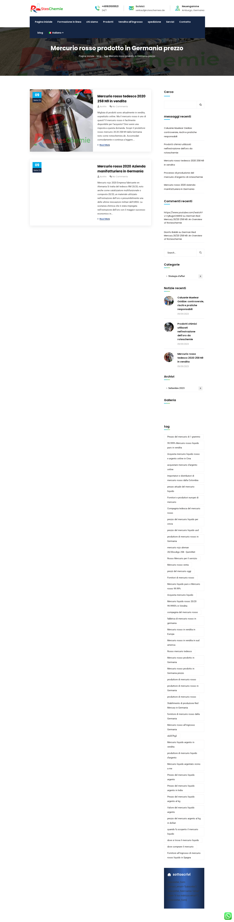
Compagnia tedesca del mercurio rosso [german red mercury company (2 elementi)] (183, 510)
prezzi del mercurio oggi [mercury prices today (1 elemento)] (179, 571)
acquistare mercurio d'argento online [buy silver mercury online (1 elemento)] (182, 467)
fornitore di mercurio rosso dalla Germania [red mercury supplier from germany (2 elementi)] (183, 716)
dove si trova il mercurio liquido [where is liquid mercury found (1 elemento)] (183, 840)
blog (99, 56)
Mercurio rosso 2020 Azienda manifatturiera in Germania (121, 169)
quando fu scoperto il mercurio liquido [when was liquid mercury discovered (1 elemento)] (182, 831)
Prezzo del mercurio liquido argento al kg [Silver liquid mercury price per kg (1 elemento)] (181, 799)
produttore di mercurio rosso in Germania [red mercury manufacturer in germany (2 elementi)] (182, 688)
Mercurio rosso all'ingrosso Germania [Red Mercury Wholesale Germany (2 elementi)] (181, 727)
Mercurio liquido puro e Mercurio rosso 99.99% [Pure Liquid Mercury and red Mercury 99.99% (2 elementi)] (183, 586)
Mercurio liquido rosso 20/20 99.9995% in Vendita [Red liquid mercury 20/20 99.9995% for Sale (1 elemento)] (181, 603)
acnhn (103, 106)
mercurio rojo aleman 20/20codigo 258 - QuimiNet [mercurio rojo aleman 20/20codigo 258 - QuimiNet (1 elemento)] (181, 549)
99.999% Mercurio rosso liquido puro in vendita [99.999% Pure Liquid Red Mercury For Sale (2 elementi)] (183, 445)
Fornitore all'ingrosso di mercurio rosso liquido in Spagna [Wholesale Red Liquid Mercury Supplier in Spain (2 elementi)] (184, 855)
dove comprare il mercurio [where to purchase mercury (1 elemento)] (180, 846)
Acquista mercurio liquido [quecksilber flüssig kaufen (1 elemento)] (180, 595)
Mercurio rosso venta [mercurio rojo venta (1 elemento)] (178, 565)
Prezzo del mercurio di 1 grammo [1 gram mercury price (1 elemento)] (183, 436)
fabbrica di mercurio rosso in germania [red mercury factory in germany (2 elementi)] (181, 621)
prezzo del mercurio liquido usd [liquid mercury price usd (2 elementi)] (183, 530)
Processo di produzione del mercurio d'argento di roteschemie (183, 174)
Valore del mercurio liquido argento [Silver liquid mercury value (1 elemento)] (180, 809)
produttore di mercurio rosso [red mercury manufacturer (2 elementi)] (181, 679)
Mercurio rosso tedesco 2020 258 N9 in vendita (121, 98)
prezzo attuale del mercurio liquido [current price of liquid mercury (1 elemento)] (180, 489)
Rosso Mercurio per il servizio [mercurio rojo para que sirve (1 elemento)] (182, 558)
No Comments (120, 106)
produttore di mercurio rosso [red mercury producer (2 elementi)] (181, 696)
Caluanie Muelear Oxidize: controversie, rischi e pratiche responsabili (180, 132)
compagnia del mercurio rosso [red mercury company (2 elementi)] (182, 612)
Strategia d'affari (185, 276)
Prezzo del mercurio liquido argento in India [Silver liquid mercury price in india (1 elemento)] (181, 788)
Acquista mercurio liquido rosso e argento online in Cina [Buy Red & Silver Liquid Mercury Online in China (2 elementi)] (183, 456)
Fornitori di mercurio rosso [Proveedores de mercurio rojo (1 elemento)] (180, 577)
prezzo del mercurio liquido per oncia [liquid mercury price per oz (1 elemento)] (182, 521)
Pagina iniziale (86, 56)
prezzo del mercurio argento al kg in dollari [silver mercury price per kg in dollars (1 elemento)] (184, 820)
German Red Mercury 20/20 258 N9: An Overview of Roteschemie (183, 219)
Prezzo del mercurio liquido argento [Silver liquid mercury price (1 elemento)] (181, 777)
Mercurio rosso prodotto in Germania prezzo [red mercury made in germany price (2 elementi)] (180, 670)
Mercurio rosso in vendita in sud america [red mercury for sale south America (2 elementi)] (183, 642)
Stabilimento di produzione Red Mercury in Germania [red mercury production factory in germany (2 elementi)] (182, 705)
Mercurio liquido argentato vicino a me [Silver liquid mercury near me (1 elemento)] (183, 766)
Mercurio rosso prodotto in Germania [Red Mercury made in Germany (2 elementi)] (180, 660)
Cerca (168, 92)
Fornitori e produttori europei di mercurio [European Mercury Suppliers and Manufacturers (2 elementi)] (182, 499)
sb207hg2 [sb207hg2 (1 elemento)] (172, 736)
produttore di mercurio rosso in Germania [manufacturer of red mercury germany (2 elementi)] (182, 538)
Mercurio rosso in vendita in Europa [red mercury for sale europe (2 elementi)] (181, 631)
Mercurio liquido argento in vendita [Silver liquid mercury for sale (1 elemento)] (180, 744)
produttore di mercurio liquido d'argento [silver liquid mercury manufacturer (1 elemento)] (182, 755)
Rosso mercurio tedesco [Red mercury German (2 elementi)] (179, 651)
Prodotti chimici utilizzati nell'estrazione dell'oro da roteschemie (178, 148)
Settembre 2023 (185, 388)
